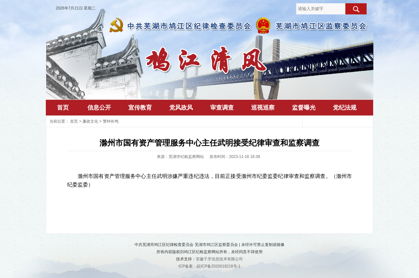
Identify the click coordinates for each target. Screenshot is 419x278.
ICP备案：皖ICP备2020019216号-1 (209, 266)
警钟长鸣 (110, 121)
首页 (63, 107)
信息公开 (99, 107)
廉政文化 (90, 121)
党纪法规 (344, 107)
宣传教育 (140, 107)
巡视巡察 (263, 107)
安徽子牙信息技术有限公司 (219, 259)
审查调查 (222, 107)
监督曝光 (304, 107)
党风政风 (181, 107)
